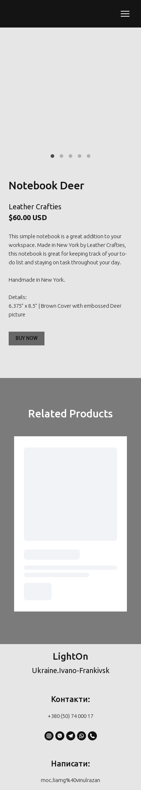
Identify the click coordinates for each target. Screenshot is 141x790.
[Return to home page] (38, 14)
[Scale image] (70, 104)
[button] (26, 338)
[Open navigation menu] (125, 14)
